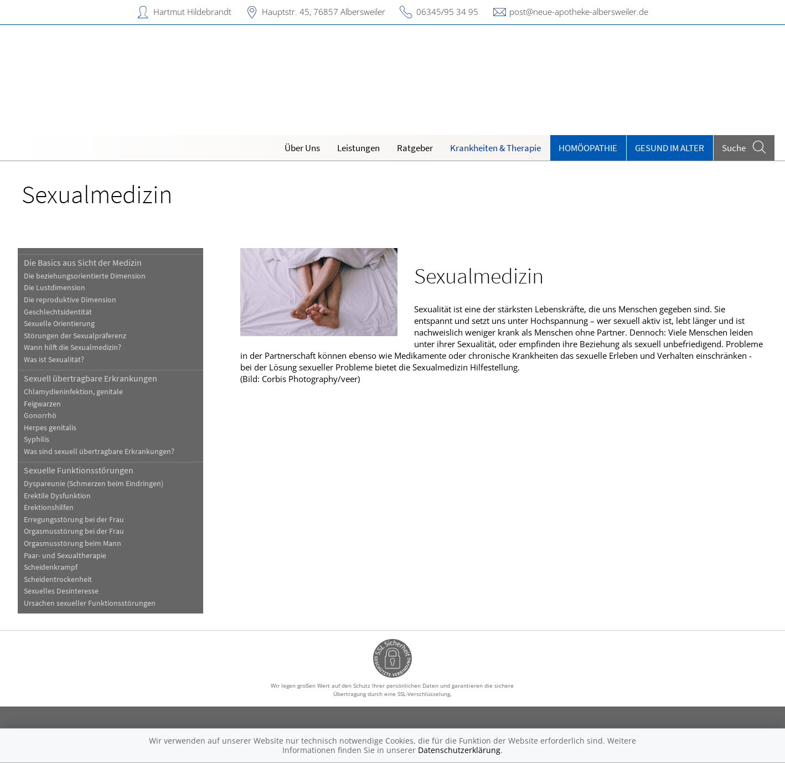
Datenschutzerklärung (459, 750)
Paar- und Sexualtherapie (65, 555)
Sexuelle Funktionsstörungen (78, 470)
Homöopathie (588, 148)
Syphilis (36, 439)
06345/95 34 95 (447, 11)
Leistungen (358, 148)
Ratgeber (415, 148)
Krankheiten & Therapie (495, 148)
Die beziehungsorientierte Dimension (85, 276)
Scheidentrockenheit (58, 579)
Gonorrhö (40, 415)
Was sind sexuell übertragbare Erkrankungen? (99, 451)
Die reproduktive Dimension (70, 300)
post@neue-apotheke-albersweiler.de (578, 11)
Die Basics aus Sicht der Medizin (83, 262)
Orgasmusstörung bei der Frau (74, 531)
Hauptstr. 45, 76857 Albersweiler (323, 11)
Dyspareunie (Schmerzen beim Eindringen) (93, 483)
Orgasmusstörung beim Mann (72, 543)
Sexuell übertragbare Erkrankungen (90, 378)
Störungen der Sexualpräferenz (75, 336)
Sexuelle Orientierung (59, 323)
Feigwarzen (42, 404)
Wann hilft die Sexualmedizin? (72, 347)
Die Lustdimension (54, 287)
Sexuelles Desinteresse (61, 591)
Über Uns (302, 148)
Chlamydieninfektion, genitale (73, 391)
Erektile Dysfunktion (57, 496)
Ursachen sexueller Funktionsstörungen (90, 603)
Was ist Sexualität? (54, 359)
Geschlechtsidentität (58, 312)
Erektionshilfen (49, 507)
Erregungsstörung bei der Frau (74, 519)
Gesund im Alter (669, 148)
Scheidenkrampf (51, 567)
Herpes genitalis (50, 427)
